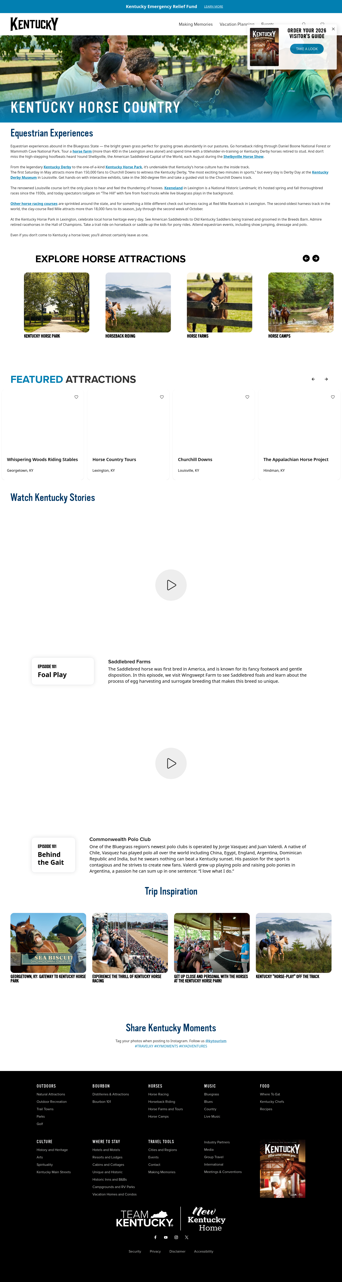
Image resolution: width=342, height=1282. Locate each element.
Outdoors (46, 1086)
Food (265, 1086)
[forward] (326, 379)
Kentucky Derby (57, 167)
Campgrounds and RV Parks (113, 1186)
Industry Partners (217, 1142)
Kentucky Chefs (272, 1101)
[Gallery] (171, 6)
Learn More (213, 6)
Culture (45, 1142)
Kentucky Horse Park (124, 167)
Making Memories (196, 24)
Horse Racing (158, 1094)
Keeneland (173, 188)
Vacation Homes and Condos (114, 1194)
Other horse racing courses (34, 203)
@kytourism (215, 1041)
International (213, 1164)
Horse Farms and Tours (165, 1109)
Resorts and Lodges (107, 1157)
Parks (41, 1116)
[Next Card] (324, 258)
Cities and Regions (162, 1149)
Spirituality (45, 1164)
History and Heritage (53, 1149)
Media (209, 1149)
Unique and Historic (107, 1172)
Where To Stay (106, 1142)
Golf (40, 1123)
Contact (154, 1164)
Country (210, 1109)
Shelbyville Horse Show (243, 156)
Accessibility (203, 1251)
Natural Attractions (51, 1094)
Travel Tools (161, 1142)
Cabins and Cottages (108, 1164)
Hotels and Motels (106, 1149)
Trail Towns (45, 1109)
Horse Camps (158, 1116)
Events (267, 24)
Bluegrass (211, 1094)
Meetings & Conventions (223, 1171)
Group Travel (214, 1156)
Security (135, 1251)
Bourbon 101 (101, 1101)
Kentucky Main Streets (54, 1172)
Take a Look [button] (307, 48)
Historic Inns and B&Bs (109, 1179)
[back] (313, 379)
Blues (208, 1101)
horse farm (82, 151)
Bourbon (101, 1086)
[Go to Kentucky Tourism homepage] (34, 24)
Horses (155, 1086)
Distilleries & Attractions (110, 1094)
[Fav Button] (76, 397)
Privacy (155, 1251)
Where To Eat (270, 1094)
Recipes (266, 1109)
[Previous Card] (306, 258)
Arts (40, 1157)
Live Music (212, 1116)
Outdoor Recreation (52, 1101)
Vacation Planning (237, 24)
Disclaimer (177, 1251)
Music (210, 1086)
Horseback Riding (161, 1101)
